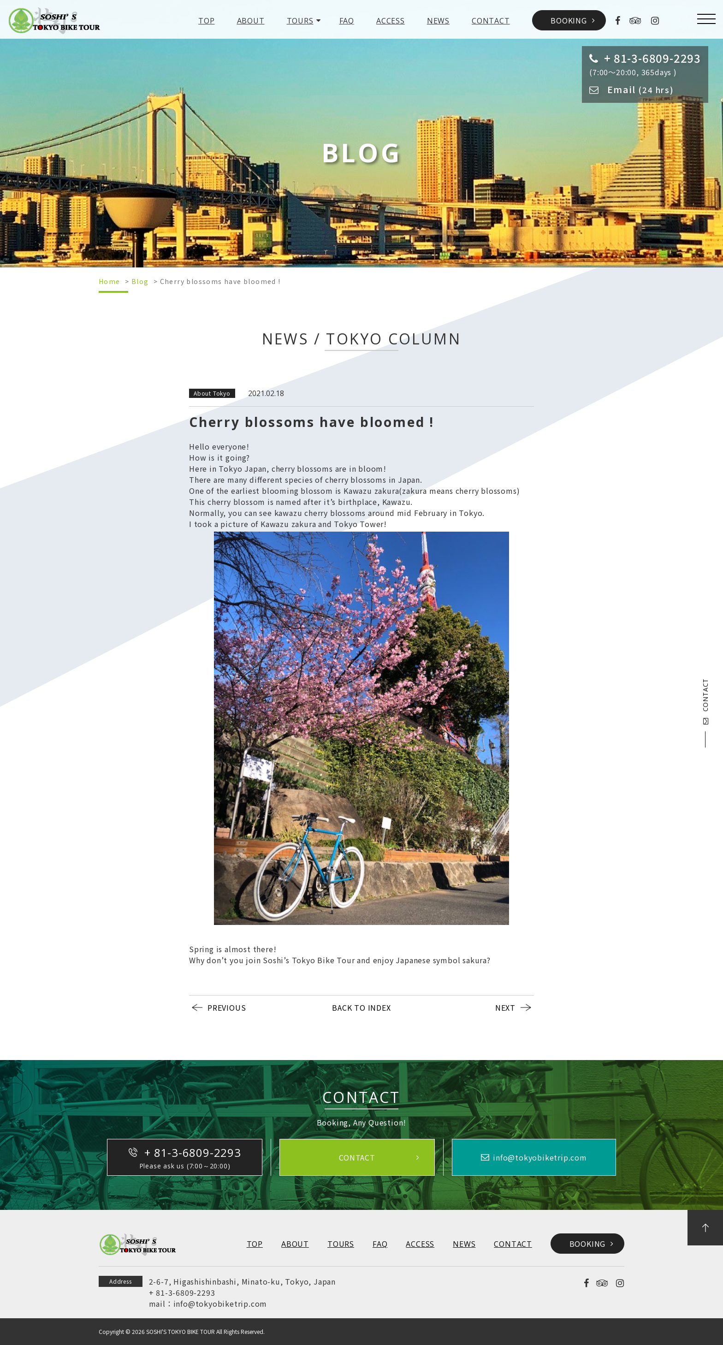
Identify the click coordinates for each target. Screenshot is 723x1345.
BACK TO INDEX (361, 1007)
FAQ (346, 21)
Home (109, 281)
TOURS (300, 21)
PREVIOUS (226, 1007)
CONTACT (491, 21)
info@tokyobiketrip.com (220, 1303)
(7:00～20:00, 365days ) (645, 63)
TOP (206, 21)
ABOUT (251, 21)
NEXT (505, 1007)
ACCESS (390, 21)
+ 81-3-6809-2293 (182, 1292)
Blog (140, 281)
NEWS (438, 21)
